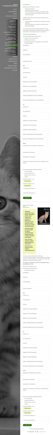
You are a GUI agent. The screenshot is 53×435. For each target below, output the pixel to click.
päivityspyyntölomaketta (29, 25)
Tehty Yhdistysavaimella (42, 431)
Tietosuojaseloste (31, 431)
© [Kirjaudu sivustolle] (29, 428)
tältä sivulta (27, 22)
